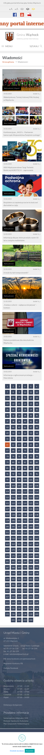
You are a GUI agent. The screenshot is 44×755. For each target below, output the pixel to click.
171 (19, 550)
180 (36, 556)
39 (19, 421)
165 (19, 544)
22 (25, 404)
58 (25, 439)
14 (13, 398)
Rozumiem (29, 751)
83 (31, 462)
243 (25, 620)
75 (19, 456)
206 (13, 585)
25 (7, 410)
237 (19, 614)
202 (25, 579)
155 (30, 532)
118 (25, 497)
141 (19, 520)
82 (25, 462)
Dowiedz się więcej (17, 751)
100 (25, 480)
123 (19, 503)
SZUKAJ (36, 46)
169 (7, 550)
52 (25, 433)
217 (7, 596)
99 (19, 480)
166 (25, 544)
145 (7, 526)
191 (30, 567)
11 (31, 392)
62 (13, 445)
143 (30, 520)
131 (30, 509)
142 (25, 520)
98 (13, 480)
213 (19, 591)
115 (7, 497)
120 (36, 497)
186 (36, 561)
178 (25, 556)
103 (7, 485)
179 (30, 556)
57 (19, 439)
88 (25, 468)
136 (25, 515)
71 (31, 450)
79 (7, 462)
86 (13, 468)
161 (30, 538)
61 (7, 445)
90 (37, 468)
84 (37, 462)
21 (19, 404)
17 (31, 398)
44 (13, 427)
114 (36, 491)
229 (7, 608)
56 (13, 439)
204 (36, 579)
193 (7, 573)
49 (7, 433)
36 (37, 415)
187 (7, 567)
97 (7, 480)
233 (30, 608)
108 (36, 485)
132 (36, 509)
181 (7, 561)
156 (36, 532)
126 (36, 503)
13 (7, 398)
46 (25, 427)
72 (37, 450)
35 (31, 415)
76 (25, 456)
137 (30, 515)
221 (30, 596)
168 (36, 544)
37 (7, 421)
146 (13, 526)
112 (25, 491)
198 (36, 573)
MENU (7, 46)
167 (30, 544)
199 (7, 579)
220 (25, 596)
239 (30, 614)
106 (25, 485)
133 (7, 515)
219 (19, 596)
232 (25, 608)
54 (37, 433)
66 (37, 445)
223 (7, 602)
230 (13, 608)
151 (7, 532)
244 (30, 620)
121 (7, 503)
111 (19, 491)
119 (30, 497)
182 (13, 561)
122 (13, 503)
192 (36, 567)
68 (13, 450)
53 (31, 433)
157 (7, 538)
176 (13, 556)
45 (19, 427)
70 (25, 450)
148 (25, 526)
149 (30, 526)
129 (19, 509)
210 (36, 585)
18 (37, 398)
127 (7, 509)
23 (31, 404)
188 (13, 567)
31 (7, 415)
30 (37, 410)
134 (13, 515)
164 (13, 544)
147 (19, 526)
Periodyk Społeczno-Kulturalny (16, 721)
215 (30, 591)
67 (7, 450)
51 (19, 433)
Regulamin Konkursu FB (13, 663)
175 (7, 556)
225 (19, 602)
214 (25, 591)
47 (31, 427)
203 (30, 579)
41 (31, 421)
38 (13, 421)
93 (19, 474)
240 (36, 614)
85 (7, 468)
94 (25, 474)
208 (25, 585)
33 (19, 415)
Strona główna (8, 62)
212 (13, 591)
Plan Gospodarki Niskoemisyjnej (16, 724)
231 (19, 608)
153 (19, 532)
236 (13, 614)
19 (7, 404)
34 (25, 415)
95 (31, 474)
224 (13, 602)
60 (37, 439)
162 (36, 538)
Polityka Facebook (11, 668)
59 (31, 439)
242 (19, 620)
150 (36, 526)
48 (37, 427)
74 (13, 456)
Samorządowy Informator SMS (16, 718)
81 (19, 462)
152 (13, 532)
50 (13, 433)
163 (7, 544)
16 (25, 398)
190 (25, 567)
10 (25, 392)
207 (19, 585)
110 (13, 491)
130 (25, 509)
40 (25, 421)
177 (19, 556)
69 (19, 450)
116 (13, 497)
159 (19, 538)
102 (36, 480)
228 (36, 602)
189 (19, 567)
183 (19, 561)
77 (31, 456)
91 (7, 474)
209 (30, 585)
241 (13, 620)
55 (7, 439)
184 (25, 561)
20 (13, 404)
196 (25, 573)
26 (13, 410)
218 (13, 596)
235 (7, 614)
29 (31, 410)
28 (25, 410)
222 (36, 596)
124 (25, 503)
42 (37, 421)
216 (36, 591)
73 (7, 456)
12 (37, 392)
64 (25, 445)
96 (37, 474)
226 (25, 602)
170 (13, 550)
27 (19, 410)
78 (37, 456)
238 (25, 614)
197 (30, 573)
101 (30, 480)
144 (36, 520)
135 (19, 515)
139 (7, 520)
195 (19, 573)
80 (13, 462)
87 (19, 468)
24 (37, 404)
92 (13, 474)
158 (13, 538)
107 (30, 485)
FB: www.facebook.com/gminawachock (19, 659)
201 (19, 579)
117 (19, 497)
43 (7, 427)
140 (13, 520)
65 (31, 445)
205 (7, 585)
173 (30, 550)
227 (30, 602)
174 (36, 550)
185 (30, 561)
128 (13, 509)
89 (31, 468)
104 (13, 485)
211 (7, 591)
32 (13, 415)
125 (30, 503)
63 (19, 445)
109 (7, 491)
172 (25, 550)
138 (36, 515)
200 (13, 579)
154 (25, 532)
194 (13, 573)
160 (25, 538)
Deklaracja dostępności (13, 705)
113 (30, 491)
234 (36, 608)
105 (19, 485)
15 (19, 398)
